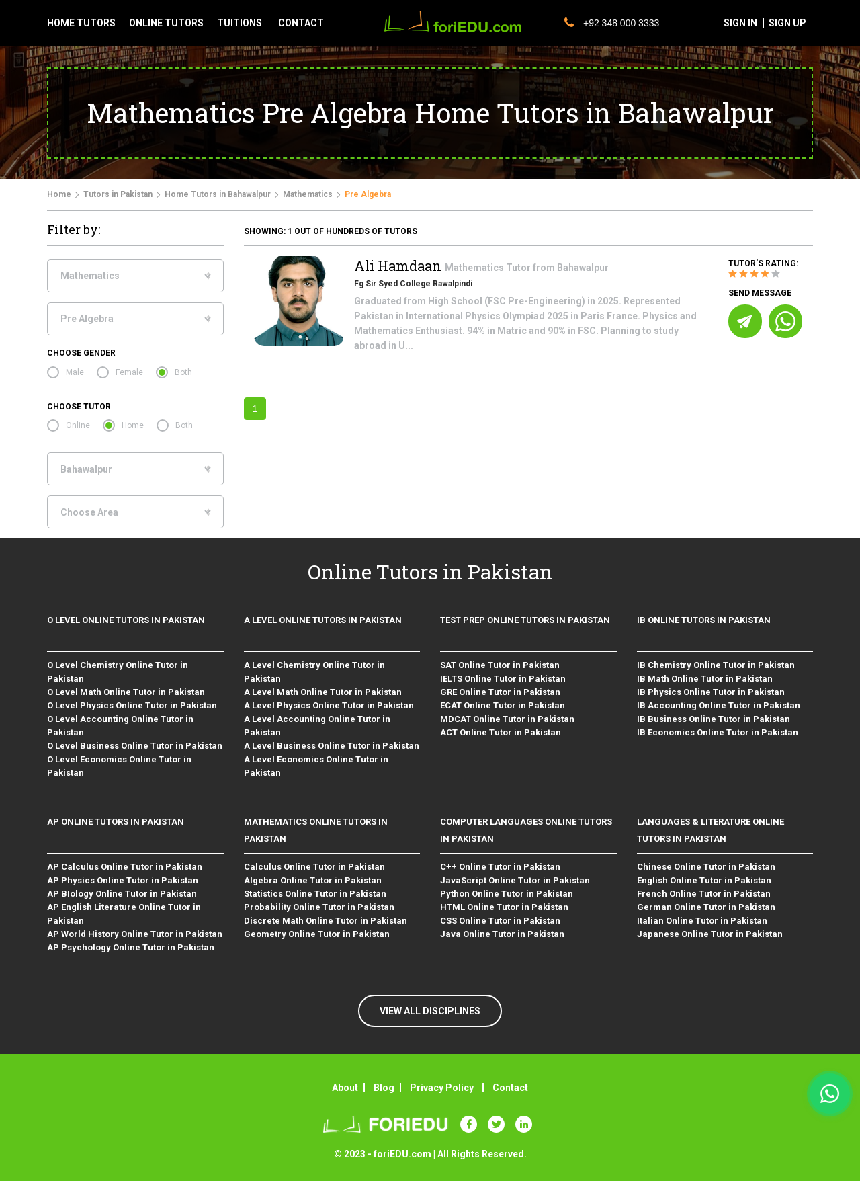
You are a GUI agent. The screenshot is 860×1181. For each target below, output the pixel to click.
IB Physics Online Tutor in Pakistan (711, 692)
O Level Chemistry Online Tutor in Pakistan (117, 672)
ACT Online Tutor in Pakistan (500, 732)
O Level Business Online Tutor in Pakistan (134, 746)
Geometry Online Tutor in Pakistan (317, 934)
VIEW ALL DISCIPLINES (430, 1011)
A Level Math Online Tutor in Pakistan (323, 692)
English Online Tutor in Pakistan (704, 880)
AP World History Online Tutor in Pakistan (134, 934)
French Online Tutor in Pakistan (704, 894)
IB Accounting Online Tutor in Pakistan (718, 705)
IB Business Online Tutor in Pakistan (713, 719)
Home (59, 194)
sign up (787, 23)
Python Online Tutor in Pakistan (506, 894)
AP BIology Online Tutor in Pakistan (122, 894)
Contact (510, 1087)
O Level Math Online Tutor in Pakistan (126, 692)
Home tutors (81, 23)
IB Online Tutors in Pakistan (704, 620)
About (345, 1087)
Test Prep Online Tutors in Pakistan (525, 620)
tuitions (239, 23)
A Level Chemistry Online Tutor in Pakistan (314, 672)
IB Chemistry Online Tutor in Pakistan (716, 665)
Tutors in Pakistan (118, 194)
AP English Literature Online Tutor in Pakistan (124, 914)
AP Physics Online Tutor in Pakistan (122, 880)
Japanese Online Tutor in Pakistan (710, 934)
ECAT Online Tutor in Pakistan (502, 705)
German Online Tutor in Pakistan (706, 907)
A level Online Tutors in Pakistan (323, 620)
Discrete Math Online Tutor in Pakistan (325, 920)
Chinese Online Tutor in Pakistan (706, 867)
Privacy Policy (442, 1087)
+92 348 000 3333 (611, 22)
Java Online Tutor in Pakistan (502, 934)
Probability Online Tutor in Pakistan (319, 907)
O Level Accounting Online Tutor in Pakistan (120, 725)
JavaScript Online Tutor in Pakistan (515, 880)
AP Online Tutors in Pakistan (115, 822)
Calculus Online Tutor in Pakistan (314, 867)
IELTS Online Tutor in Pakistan (503, 679)
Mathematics (308, 194)
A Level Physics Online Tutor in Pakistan (329, 705)
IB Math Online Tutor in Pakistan (705, 679)
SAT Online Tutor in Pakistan (500, 665)
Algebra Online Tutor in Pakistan (313, 880)
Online (78, 425)
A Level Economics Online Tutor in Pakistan (316, 766)
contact (301, 23)
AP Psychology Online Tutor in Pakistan (130, 947)
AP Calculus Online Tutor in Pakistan (124, 867)
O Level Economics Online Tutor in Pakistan (119, 766)
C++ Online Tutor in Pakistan (500, 867)
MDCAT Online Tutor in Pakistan (507, 719)
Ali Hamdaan (399, 265)
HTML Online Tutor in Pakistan (504, 907)
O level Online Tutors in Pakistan (126, 620)
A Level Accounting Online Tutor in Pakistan (317, 725)
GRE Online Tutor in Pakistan (500, 692)
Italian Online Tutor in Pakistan (702, 920)
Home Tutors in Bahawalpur (218, 194)
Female (129, 372)
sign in (740, 23)
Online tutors (166, 23)
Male (75, 372)
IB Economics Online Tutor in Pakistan (717, 732)
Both (183, 372)
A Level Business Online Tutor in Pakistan (331, 746)
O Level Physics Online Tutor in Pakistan (132, 705)
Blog (384, 1087)
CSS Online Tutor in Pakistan (500, 920)
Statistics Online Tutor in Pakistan (315, 894)
